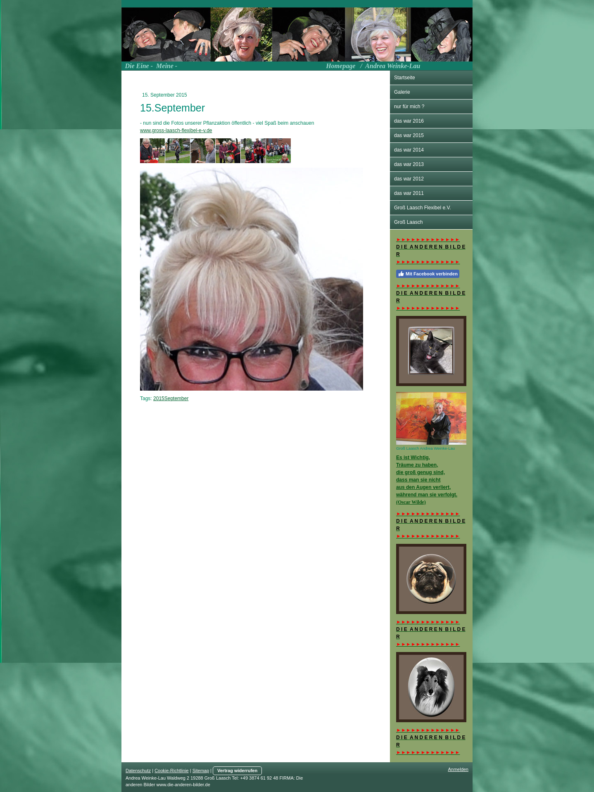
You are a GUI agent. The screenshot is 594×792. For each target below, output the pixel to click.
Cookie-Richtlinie (171, 770)
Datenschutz (138, 770)
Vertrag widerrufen (237, 770)
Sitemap (200, 770)
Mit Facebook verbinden (428, 273)
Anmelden (458, 769)
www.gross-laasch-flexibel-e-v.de (176, 130)
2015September (170, 398)
